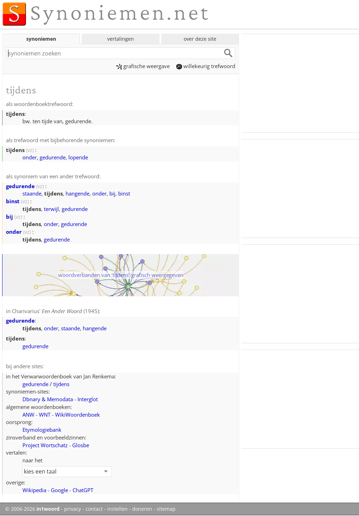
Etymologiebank (41, 429)
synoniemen (41, 38)
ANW (28, 414)
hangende (77, 193)
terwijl (51, 208)
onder (29, 157)
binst (124, 193)
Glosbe (80, 445)
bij (112, 193)
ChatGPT (83, 490)
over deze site (200, 38)
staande (31, 193)
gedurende (53, 157)
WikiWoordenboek (77, 414)
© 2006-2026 (32, 509)
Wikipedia (34, 490)
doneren (142, 509)
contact (94, 509)
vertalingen (120, 38)
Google (59, 490)
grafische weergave (143, 66)
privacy (72, 509)
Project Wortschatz (45, 445)
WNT (44, 414)
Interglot (87, 399)
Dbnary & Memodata (47, 399)
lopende (78, 157)
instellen (117, 509)
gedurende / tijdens (45, 384)
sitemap (166, 509)
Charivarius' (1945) (55, 311)
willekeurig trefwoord (205, 66)
